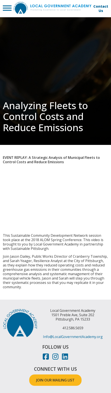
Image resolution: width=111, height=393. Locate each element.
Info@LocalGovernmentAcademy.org (73, 336)
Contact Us (100, 8)
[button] (7, 8)
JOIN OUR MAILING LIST (55, 380)
